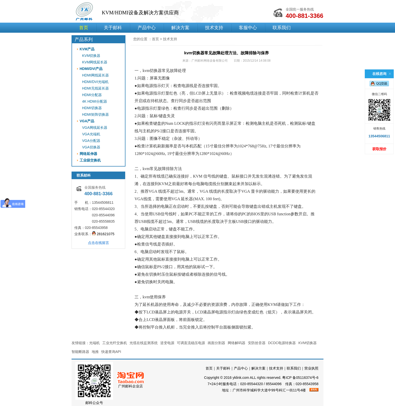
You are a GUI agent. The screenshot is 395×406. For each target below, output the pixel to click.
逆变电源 (167, 343)
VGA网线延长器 (94, 128)
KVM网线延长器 (94, 62)
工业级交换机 (90, 160)
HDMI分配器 (92, 95)
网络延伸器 (88, 154)
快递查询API (111, 352)
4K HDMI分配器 (94, 101)
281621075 (103, 234)
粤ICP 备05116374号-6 (300, 378)
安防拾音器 (257, 343)
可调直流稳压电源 (191, 343)
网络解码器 (236, 343)
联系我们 (282, 27)
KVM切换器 (91, 56)
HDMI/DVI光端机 (95, 82)
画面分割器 (216, 343)
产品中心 (147, 27)
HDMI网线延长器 (95, 75)
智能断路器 (80, 352)
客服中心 (248, 27)
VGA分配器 (91, 141)
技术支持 (214, 27)
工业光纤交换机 (114, 343)
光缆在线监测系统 (143, 343)
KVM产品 (87, 49)
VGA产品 (87, 121)
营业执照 (311, 368)
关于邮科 (113, 27)
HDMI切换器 (92, 108)
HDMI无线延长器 (95, 88)
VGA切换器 (91, 147)
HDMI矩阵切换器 (95, 114)
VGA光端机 (91, 134)
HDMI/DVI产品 (91, 69)
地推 (95, 352)
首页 (83, 27)
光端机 (94, 343)
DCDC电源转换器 (282, 343)
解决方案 (180, 27)
